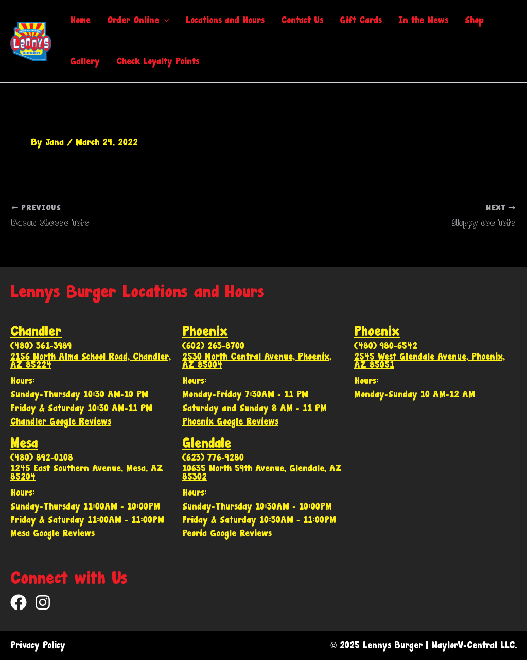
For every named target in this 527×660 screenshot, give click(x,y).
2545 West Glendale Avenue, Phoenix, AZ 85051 (429, 360)
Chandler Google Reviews (60, 421)
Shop (474, 20)
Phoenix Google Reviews (230, 421)
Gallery (85, 61)
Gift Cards (361, 20)
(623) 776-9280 (213, 457)
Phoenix (205, 331)
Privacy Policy (37, 645)
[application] (164, 20)
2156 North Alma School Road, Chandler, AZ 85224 (90, 360)
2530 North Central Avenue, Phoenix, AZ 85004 (256, 360)
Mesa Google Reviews (52, 533)
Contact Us (302, 20)
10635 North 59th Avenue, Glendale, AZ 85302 (262, 472)
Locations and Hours (225, 20)
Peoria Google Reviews (227, 533)
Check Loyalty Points (157, 61)
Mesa (24, 443)
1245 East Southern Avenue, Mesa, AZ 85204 (86, 472)
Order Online (138, 20)
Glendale (206, 443)
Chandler (36, 331)
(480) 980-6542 (385, 346)
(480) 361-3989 (41, 346)
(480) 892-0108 (41, 457)
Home (80, 20)
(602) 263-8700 (213, 346)
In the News (423, 20)
